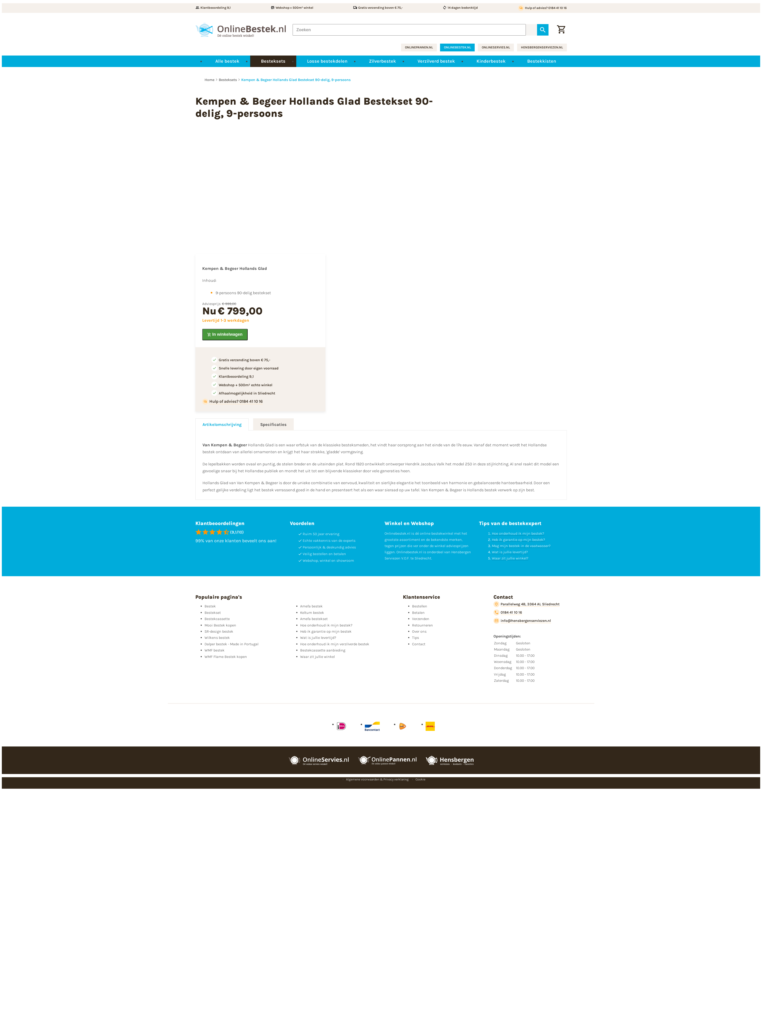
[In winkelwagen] (225, 334)
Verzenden (420, 619)
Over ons (419, 631)
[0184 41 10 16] (507, 612)
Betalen (418, 612)
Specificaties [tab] (273, 424)
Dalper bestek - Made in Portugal (231, 644)
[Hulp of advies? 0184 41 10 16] (542, 8)
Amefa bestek (311, 606)
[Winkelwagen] (561, 30)
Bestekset (213, 612)
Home (209, 80)
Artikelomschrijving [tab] (221, 424)
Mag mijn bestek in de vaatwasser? (521, 546)
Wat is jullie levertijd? (510, 552)
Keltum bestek (312, 612)
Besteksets (228, 80)
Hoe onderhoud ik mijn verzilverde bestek (334, 644)
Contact (418, 644)
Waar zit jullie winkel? (510, 558)
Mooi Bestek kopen (220, 625)
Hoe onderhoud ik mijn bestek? (518, 533)
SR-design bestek (219, 631)
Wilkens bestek (217, 637)
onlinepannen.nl (419, 47)
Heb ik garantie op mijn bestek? (518, 539)
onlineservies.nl (496, 47)
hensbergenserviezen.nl (542, 47)
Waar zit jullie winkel (317, 656)
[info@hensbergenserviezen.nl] (522, 621)
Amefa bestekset (314, 619)
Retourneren (422, 625)
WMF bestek (214, 650)
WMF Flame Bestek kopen (226, 656)
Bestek (210, 606)
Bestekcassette (217, 619)
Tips (415, 637)
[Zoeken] (409, 30)
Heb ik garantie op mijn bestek (326, 631)
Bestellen (419, 606)
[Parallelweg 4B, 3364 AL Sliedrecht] (526, 604)
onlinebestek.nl (457, 47)
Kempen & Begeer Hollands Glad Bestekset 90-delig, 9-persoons (296, 80)
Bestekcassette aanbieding (322, 650)
